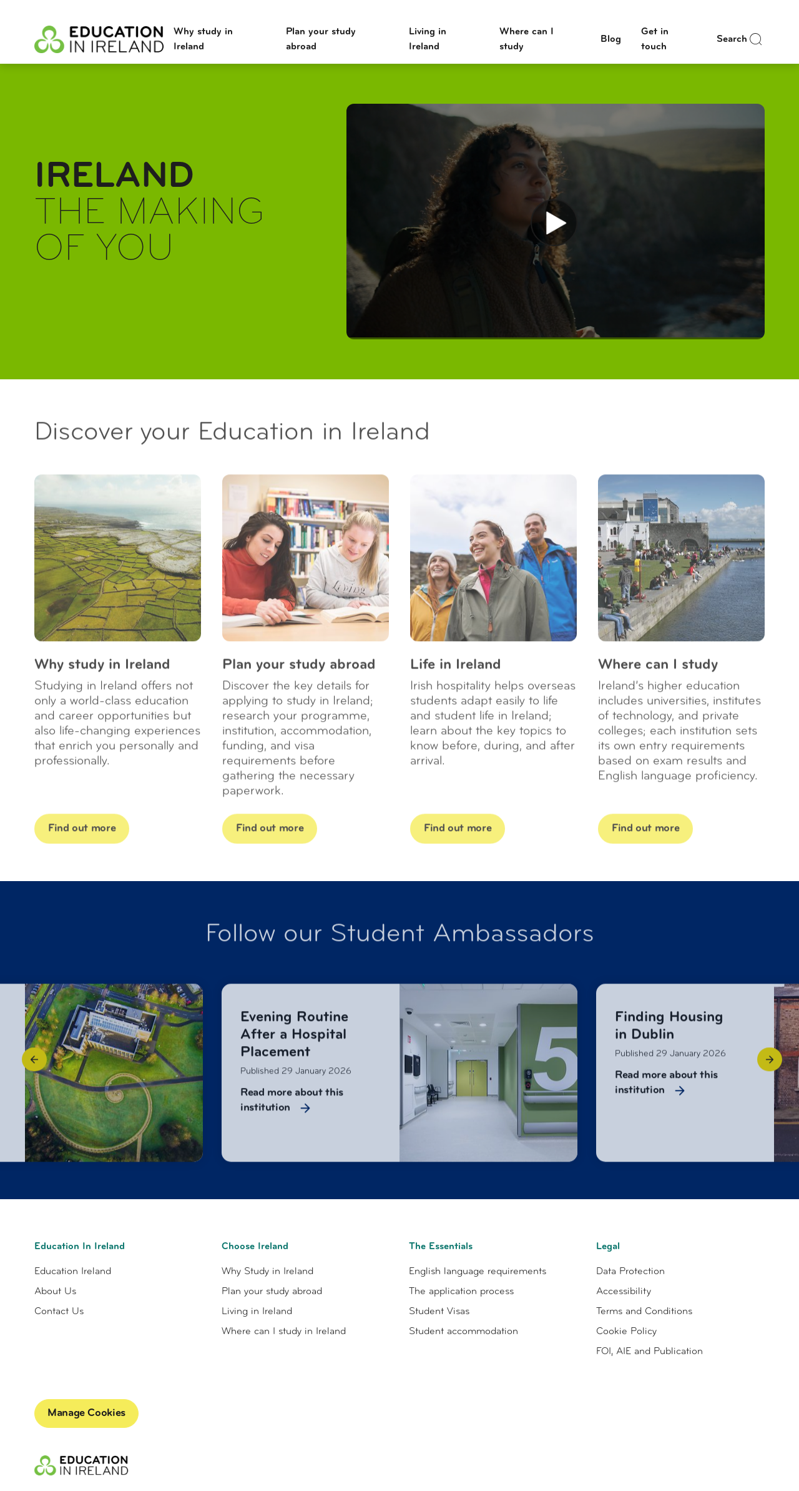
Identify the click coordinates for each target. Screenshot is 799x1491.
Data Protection (630, 1272)
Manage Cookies (86, 1413)
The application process (461, 1292)
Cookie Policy (626, 1332)
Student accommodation (463, 1332)
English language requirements (477, 1272)
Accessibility (623, 1292)
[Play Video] (554, 222)
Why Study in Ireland (267, 1272)
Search (741, 39)
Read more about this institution (291, 1108)
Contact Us (59, 1312)
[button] (34, 1067)
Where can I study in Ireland (284, 1332)
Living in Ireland (257, 1312)
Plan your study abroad (272, 1292)
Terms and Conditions (644, 1312)
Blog (610, 39)
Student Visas (439, 1312)
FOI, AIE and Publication (649, 1352)
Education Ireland (72, 1272)
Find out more (88, 835)
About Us (55, 1292)
